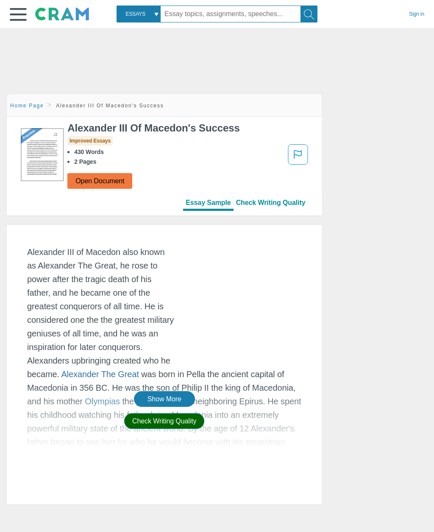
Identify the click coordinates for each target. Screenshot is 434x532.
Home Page (27, 106)
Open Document (99, 181)
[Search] (308, 14)
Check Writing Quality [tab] (271, 202)
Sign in (416, 14)
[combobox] (139, 14)
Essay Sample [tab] (208, 202)
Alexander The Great (100, 374)
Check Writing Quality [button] (164, 421)
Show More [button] (164, 399)
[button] (18, 14)
